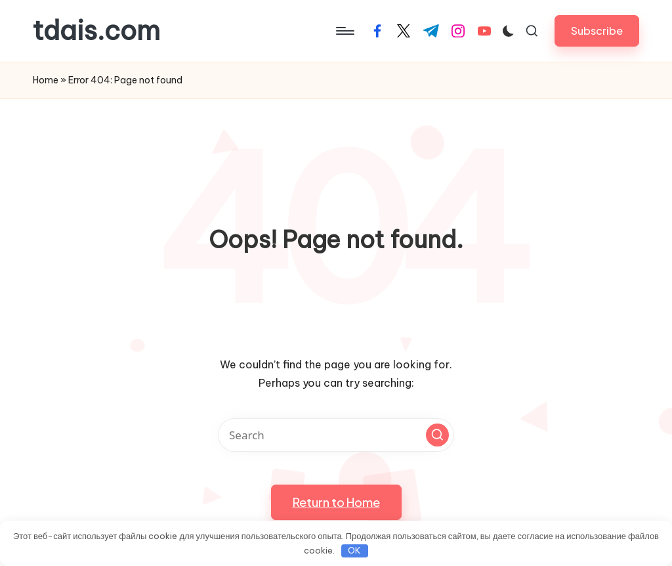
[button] (597, 30)
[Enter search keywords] (336, 435)
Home (45, 80)
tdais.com (96, 30)
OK (354, 550)
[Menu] (344, 30)
